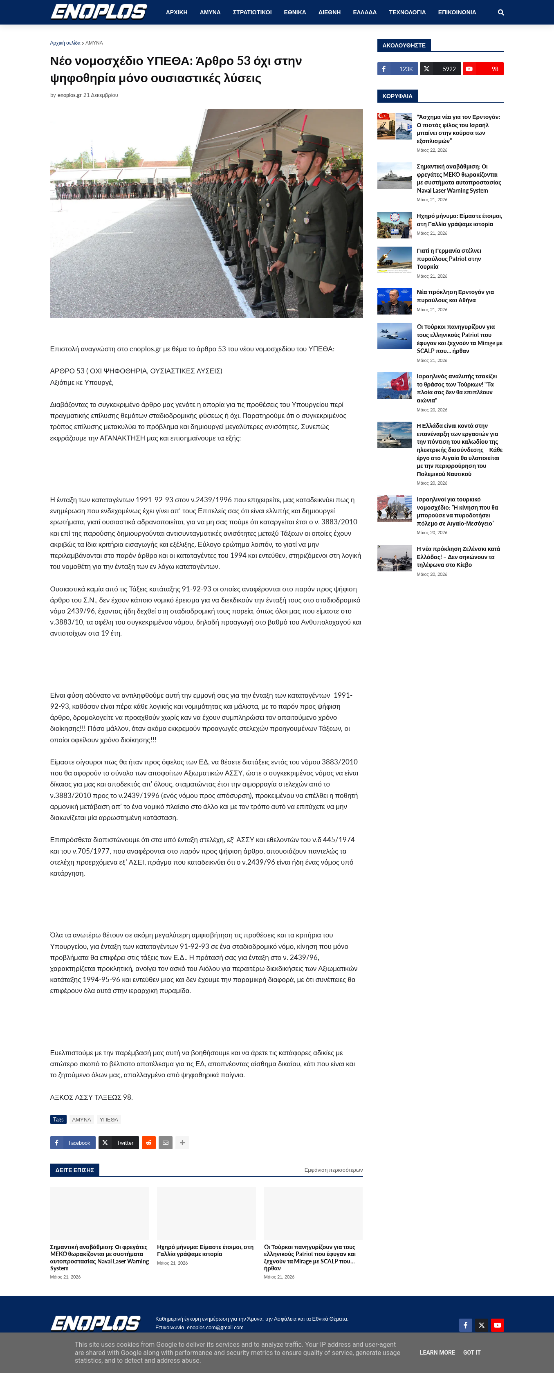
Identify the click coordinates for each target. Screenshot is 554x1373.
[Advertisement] (201, 472)
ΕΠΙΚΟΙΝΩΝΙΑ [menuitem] (457, 12)
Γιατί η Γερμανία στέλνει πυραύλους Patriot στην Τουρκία (449, 258)
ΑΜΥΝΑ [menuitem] (210, 12)
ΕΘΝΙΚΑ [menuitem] (295, 12)
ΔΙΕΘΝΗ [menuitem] (329, 12)
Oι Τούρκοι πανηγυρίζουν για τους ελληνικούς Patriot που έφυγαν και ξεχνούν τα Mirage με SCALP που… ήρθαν (310, 1257)
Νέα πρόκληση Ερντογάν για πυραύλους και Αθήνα (455, 295)
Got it (472, 1352)
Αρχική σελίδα (65, 43)
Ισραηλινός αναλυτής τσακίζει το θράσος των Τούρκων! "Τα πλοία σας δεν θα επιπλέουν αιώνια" (457, 388)
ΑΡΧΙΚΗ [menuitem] (177, 12)
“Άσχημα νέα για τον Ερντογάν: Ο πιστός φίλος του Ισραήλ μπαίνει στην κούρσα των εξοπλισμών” (458, 128)
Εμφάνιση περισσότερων (334, 1169)
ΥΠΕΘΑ (109, 1119)
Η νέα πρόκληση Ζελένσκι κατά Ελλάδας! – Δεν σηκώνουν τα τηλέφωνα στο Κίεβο (458, 556)
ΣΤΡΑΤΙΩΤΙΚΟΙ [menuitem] (252, 12)
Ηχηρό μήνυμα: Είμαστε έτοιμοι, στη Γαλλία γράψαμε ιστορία (205, 1250)
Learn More (437, 1352)
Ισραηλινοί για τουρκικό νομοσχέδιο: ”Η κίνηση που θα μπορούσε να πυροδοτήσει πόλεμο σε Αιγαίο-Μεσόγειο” (457, 511)
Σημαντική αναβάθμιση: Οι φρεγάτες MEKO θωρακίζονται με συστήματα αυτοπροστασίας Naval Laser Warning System (99, 1257)
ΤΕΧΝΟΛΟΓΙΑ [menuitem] (407, 12)
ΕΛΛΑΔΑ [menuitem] (365, 12)
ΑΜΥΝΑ (94, 43)
